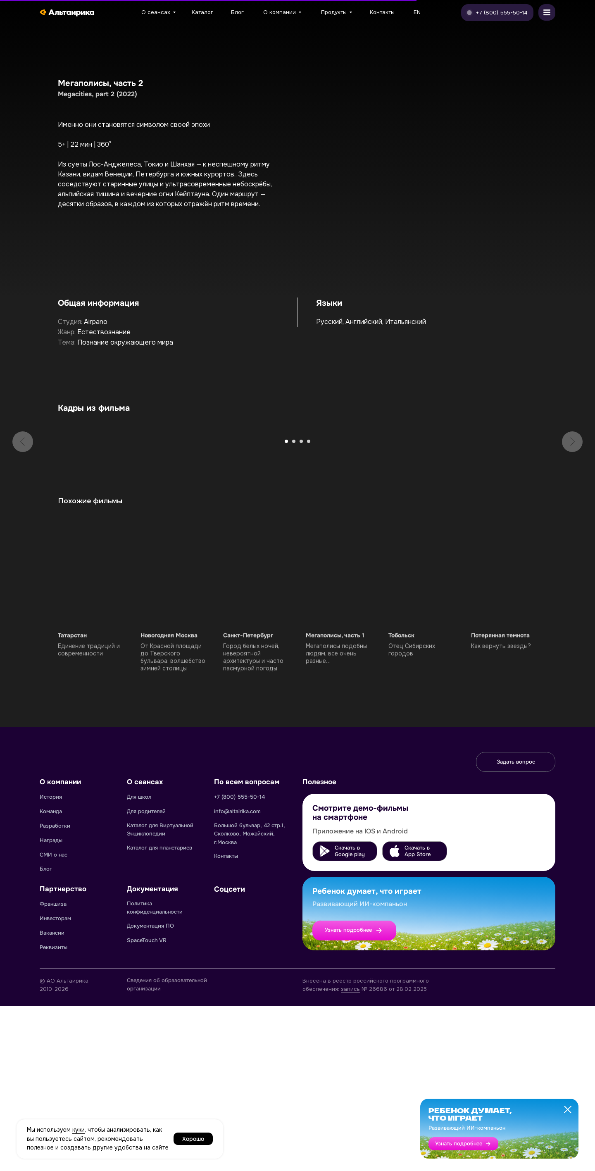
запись (350, 1153)
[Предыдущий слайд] (22, 511)
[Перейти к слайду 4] (308, 606)
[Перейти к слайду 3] (301, 606)
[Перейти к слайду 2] (293, 606)
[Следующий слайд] (572, 511)
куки (78, 1129)
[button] (497, 12)
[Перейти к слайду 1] (286, 606)
